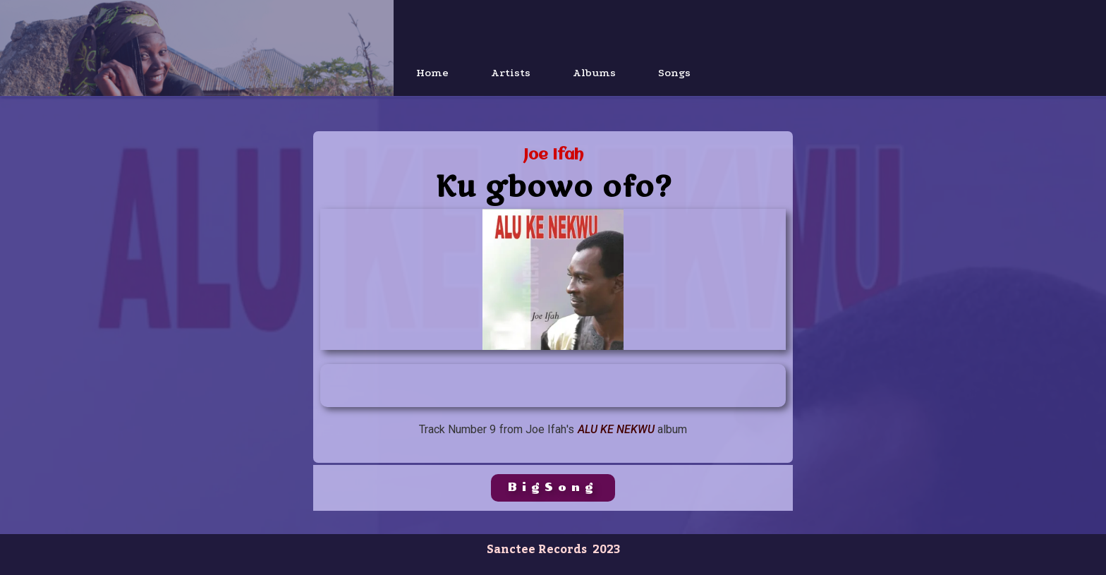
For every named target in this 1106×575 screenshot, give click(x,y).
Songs (674, 72)
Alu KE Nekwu (616, 429)
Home (432, 72)
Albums (594, 72)
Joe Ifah (553, 155)
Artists (510, 72)
